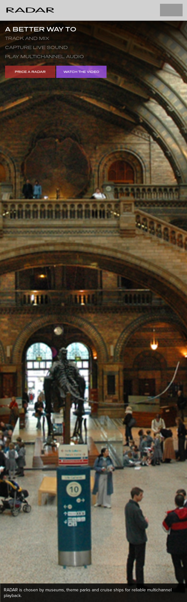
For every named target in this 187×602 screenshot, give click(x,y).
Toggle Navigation (171, 10)
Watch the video (81, 72)
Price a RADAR (30, 72)
